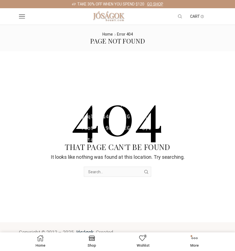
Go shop (155, 4)
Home (107, 34)
